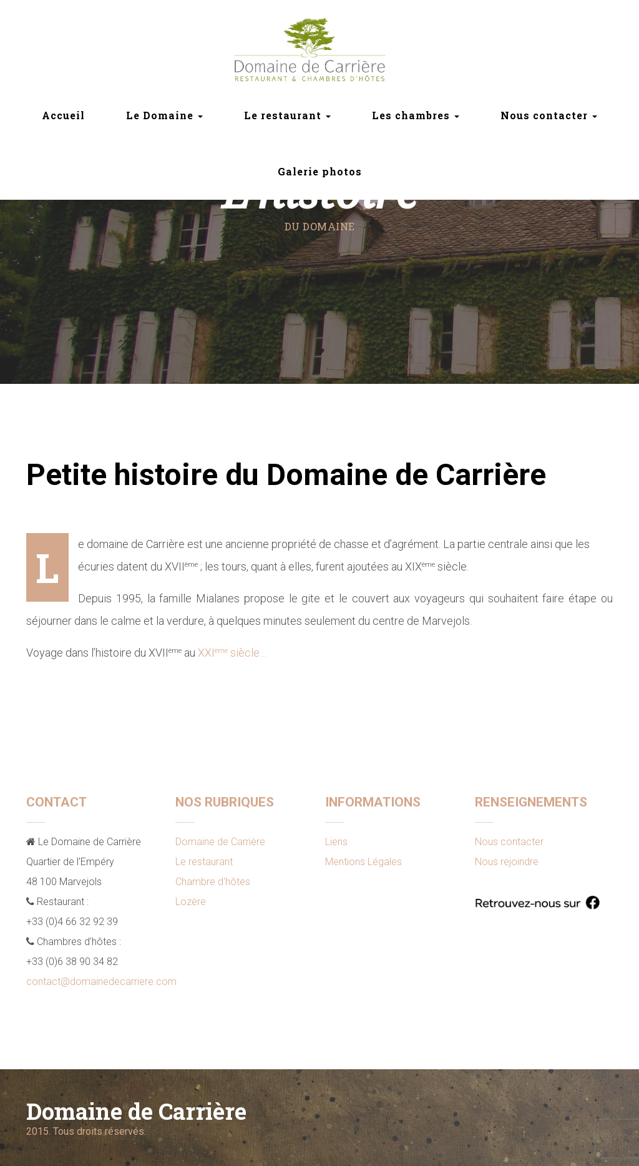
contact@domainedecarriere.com (101, 981)
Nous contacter (509, 842)
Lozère (190, 902)
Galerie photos (320, 171)
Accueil (63, 115)
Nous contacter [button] (548, 115)
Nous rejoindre (507, 862)
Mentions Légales (363, 862)
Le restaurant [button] (287, 115)
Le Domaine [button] (164, 115)
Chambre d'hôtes (212, 882)
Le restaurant (204, 862)
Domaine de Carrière (220, 842)
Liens (336, 842)
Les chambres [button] (415, 115)
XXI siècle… (232, 652)
